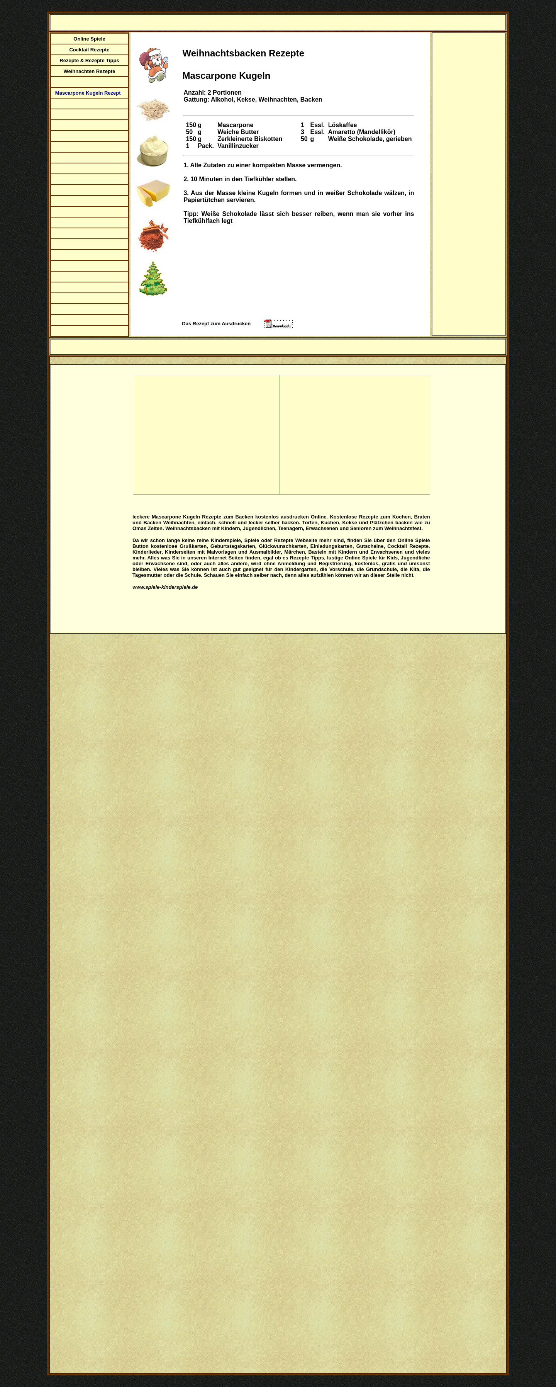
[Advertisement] (470, 177)
